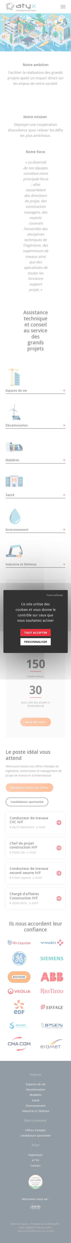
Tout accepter (35, 633)
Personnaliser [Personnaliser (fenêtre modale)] (35, 642)
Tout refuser (54, 595)
